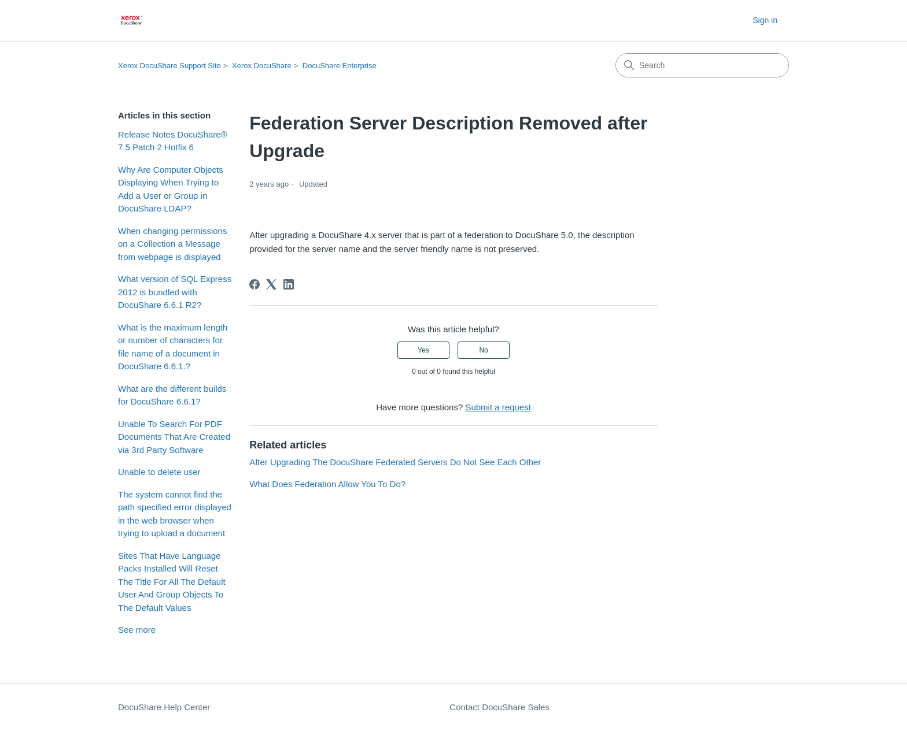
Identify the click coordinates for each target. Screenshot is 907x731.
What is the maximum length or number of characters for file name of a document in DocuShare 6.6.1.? (172, 347)
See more (137, 629)
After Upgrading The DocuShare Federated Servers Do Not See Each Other (395, 462)
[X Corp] (271, 284)
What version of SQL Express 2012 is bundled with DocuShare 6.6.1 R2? (174, 292)
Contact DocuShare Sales (499, 707)
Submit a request (497, 407)
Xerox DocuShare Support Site (169, 65)
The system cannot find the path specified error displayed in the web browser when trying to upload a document (174, 514)
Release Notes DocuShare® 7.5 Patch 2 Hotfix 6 (172, 141)
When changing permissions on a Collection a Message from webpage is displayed (172, 244)
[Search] (702, 65)
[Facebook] (254, 284)
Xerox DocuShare (262, 65)
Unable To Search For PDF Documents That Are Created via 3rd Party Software (174, 437)
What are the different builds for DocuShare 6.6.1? (172, 395)
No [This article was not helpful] (483, 350)
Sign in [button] (765, 20)
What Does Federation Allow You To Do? (327, 484)
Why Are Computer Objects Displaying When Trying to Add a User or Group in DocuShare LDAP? (170, 189)
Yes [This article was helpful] (423, 350)
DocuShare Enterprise (340, 65)
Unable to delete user (159, 472)
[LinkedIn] (288, 284)
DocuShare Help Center (164, 707)
